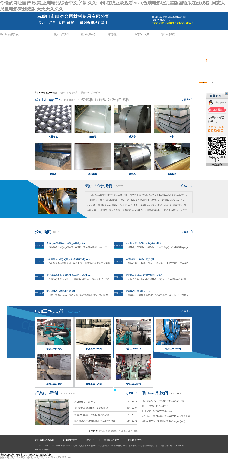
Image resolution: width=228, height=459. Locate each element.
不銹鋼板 (85, 99)
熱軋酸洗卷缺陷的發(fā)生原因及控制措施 (94, 421)
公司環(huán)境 (142, 34)
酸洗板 (123, 99)
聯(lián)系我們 (168, 34)
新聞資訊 (112, 34)
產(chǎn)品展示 (111, 440)
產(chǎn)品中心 (88, 34)
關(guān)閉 (226, 93)
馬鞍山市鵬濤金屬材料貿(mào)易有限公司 (80, 92)
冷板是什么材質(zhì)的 (85, 402)
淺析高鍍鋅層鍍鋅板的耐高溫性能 (91, 408)
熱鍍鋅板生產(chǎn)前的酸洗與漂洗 (91, 415)
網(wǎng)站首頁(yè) (9, 34)
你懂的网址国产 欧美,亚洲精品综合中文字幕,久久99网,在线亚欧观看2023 (35, 457)
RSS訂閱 (181, 17)
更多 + (187, 99)
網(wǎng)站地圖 (159, 17)
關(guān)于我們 (61, 34)
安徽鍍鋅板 (116, 445)
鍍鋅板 (101, 99)
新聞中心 (90, 440)
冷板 (112, 99)
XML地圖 (172, 17)
